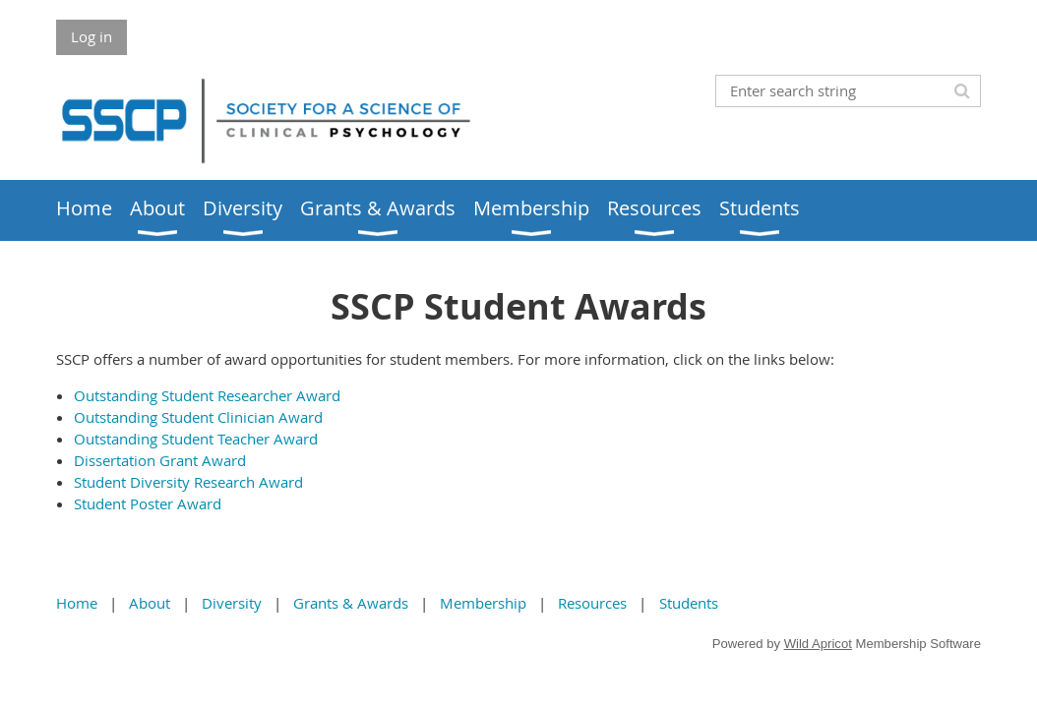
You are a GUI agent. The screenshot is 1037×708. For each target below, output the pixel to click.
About (149, 603)
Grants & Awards (350, 603)
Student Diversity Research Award (188, 482)
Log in (91, 36)
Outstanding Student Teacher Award (196, 438)
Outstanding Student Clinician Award (198, 417)
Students (688, 603)
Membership (483, 603)
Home (76, 603)
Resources (592, 603)
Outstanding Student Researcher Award (207, 395)
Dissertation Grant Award (160, 460)
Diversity (232, 603)
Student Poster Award (147, 503)
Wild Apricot (818, 643)
